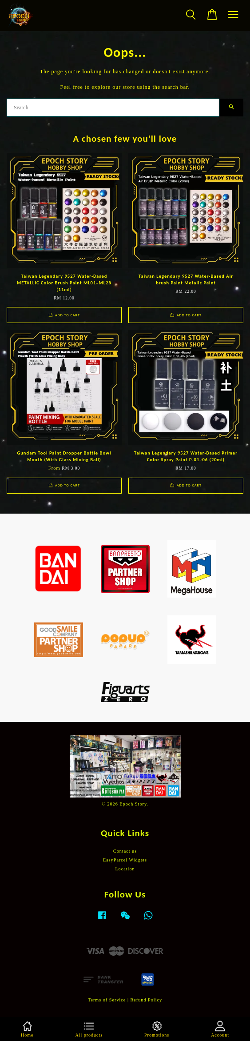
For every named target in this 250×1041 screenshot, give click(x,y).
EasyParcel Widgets (125, 860)
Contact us (125, 851)
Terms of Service (107, 999)
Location (125, 868)
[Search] (113, 107)
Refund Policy (147, 999)
